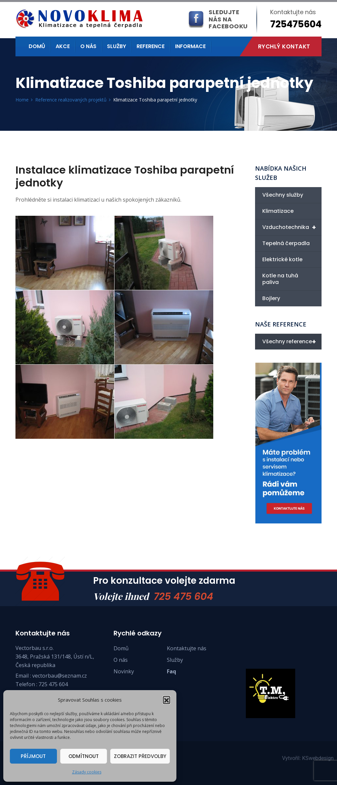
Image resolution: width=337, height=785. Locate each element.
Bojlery (271, 298)
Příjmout (33, 756)
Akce (63, 46)
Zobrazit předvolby (140, 756)
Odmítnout (83, 756)
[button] (166, 699)
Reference (151, 46)
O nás (88, 46)
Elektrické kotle (282, 259)
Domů (37, 46)
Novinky (124, 671)
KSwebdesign (318, 758)
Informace (190, 46)
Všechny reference (292, 342)
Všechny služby (282, 195)
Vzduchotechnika (292, 227)
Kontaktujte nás (186, 648)
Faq (171, 671)
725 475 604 (183, 596)
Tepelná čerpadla (286, 243)
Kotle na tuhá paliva (280, 279)
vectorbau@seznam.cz (59, 675)
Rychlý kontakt (284, 46)
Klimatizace (278, 211)
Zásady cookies (86, 772)
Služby (116, 46)
